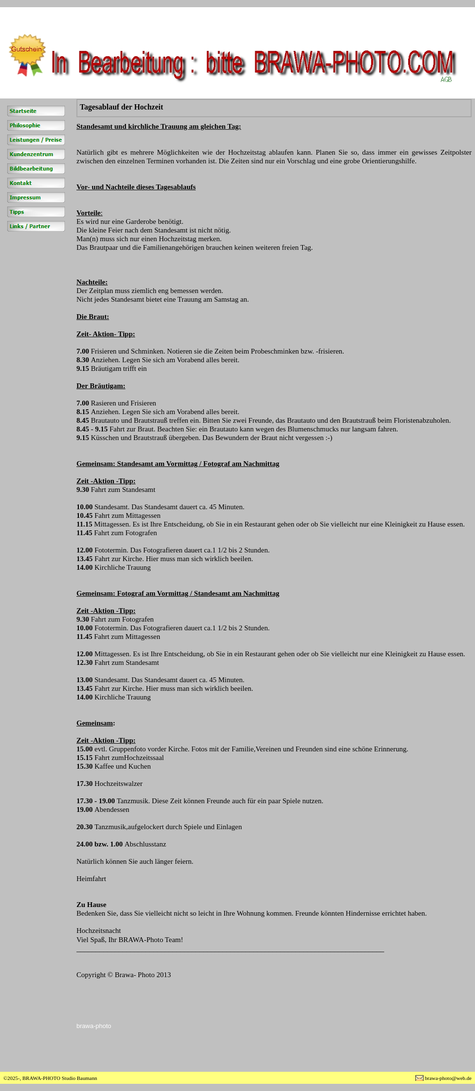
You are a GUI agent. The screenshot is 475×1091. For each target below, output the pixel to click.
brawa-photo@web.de (448, 1078)
